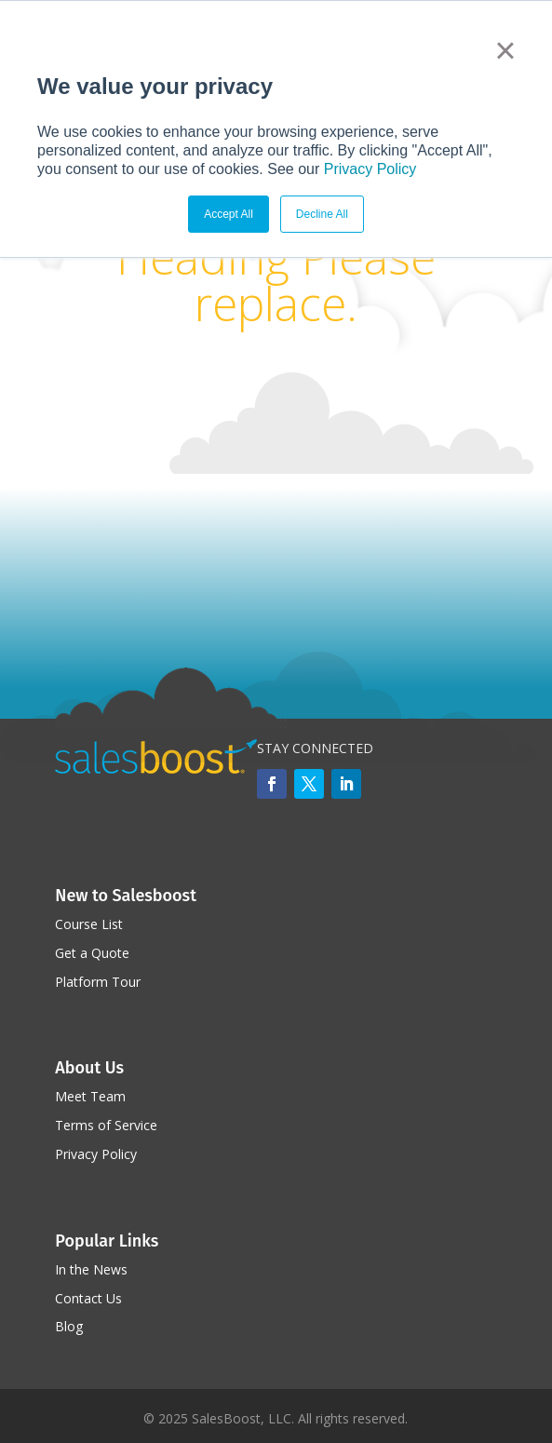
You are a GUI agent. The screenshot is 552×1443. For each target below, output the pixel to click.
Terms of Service (106, 1125)
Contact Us (88, 1298)
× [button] (505, 50)
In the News (91, 1269)
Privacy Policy (370, 169)
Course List (89, 924)
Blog (69, 1326)
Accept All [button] (228, 214)
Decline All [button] (322, 214)
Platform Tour (98, 982)
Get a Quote (92, 953)
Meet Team (90, 1096)
